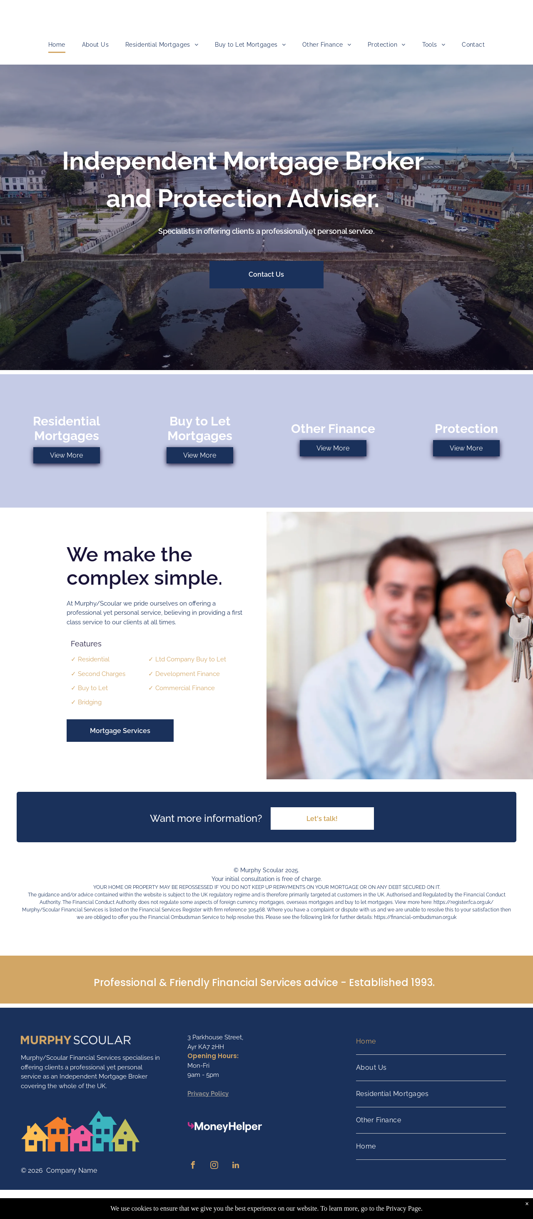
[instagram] (214, 1166)
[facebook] (193, 1166)
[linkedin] (236, 1166)
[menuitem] (57, 45)
